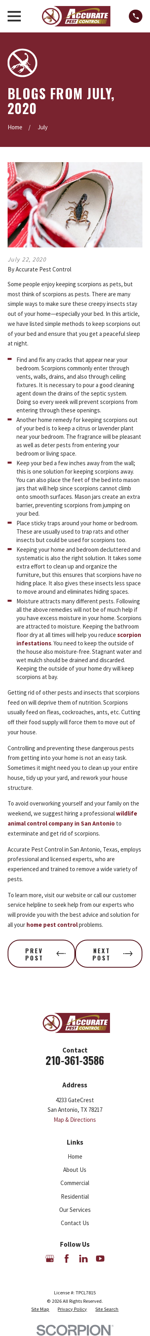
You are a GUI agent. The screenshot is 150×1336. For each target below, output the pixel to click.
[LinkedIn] (83, 1258)
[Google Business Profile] (50, 1258)
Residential (75, 1196)
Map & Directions (75, 1119)
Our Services (75, 1209)
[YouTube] (100, 1258)
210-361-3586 (75, 1060)
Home (75, 1156)
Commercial (74, 1183)
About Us (74, 1169)
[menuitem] (40, 1309)
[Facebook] (66, 1258)
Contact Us (75, 1223)
